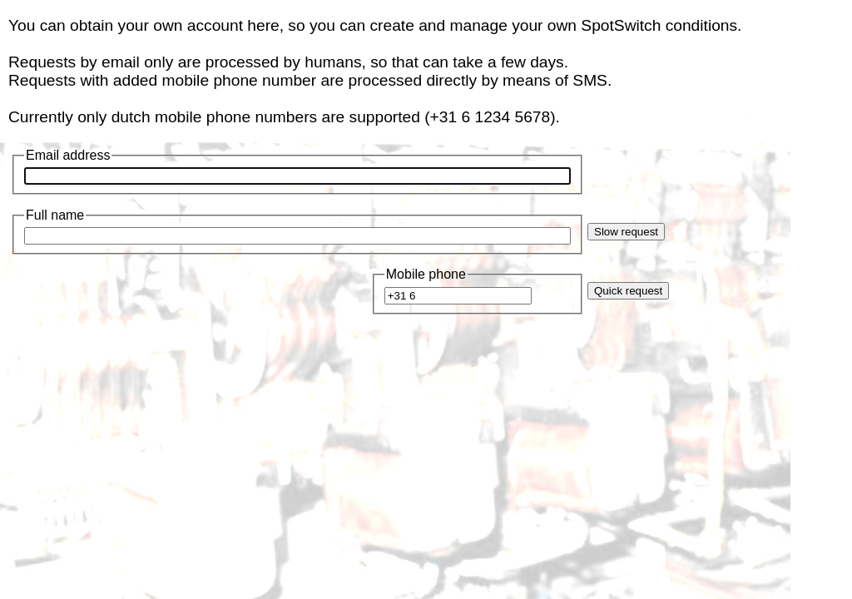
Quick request (628, 291)
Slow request (626, 231)
